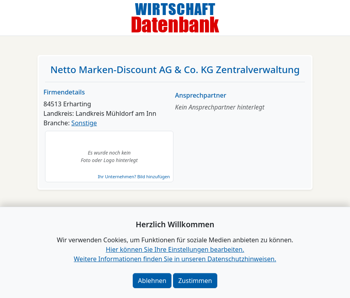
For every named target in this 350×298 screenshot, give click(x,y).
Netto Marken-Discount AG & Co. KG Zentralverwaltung (174, 69)
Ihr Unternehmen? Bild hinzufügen (134, 176)
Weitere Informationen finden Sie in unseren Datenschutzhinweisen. (175, 259)
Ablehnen (152, 280)
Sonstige (84, 123)
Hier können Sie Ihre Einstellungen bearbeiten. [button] (175, 249)
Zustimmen (195, 280)
